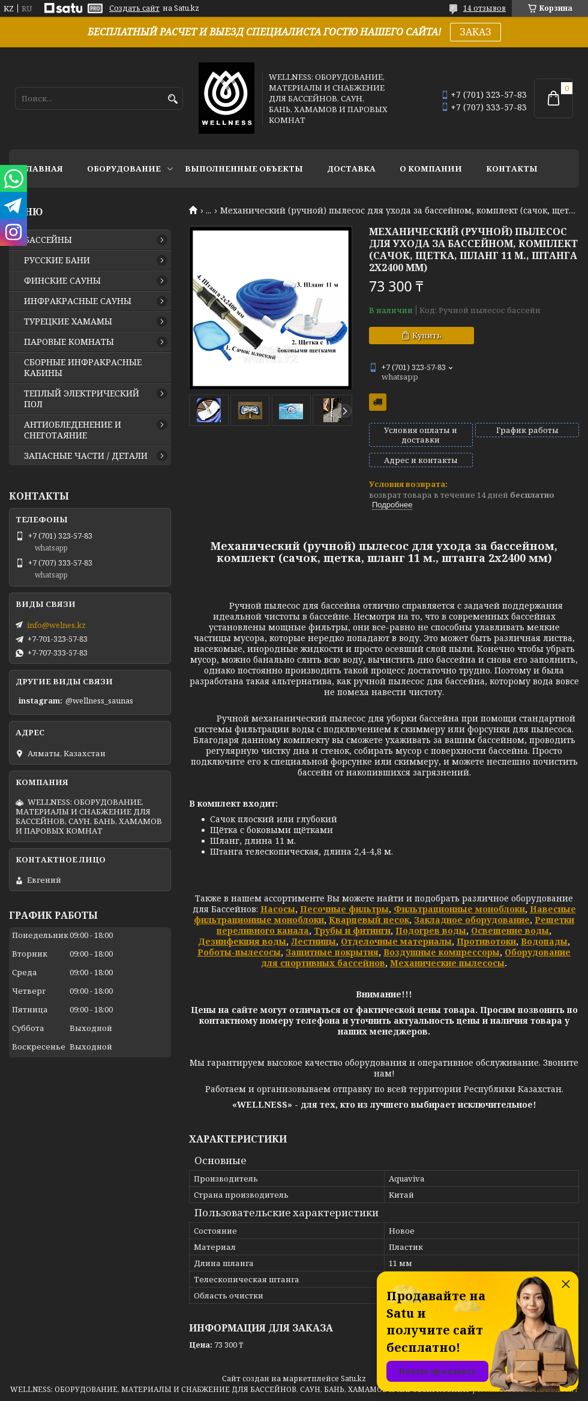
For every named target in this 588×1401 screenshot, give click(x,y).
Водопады (544, 941)
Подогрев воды (430, 930)
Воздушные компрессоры (441, 952)
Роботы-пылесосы (239, 952)
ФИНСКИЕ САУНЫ (62, 280)
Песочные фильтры (344, 909)
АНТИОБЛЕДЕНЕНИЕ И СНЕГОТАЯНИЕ (72, 430)
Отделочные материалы (396, 941)
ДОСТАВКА (351, 168)
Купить (427, 335)
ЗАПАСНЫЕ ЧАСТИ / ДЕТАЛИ (86, 455)
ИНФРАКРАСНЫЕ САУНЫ (77, 301)
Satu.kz (353, 1378)
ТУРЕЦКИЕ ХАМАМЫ (68, 321)
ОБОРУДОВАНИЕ (124, 168)
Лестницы (313, 941)
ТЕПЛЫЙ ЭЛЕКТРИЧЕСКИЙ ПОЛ (81, 399)
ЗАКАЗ (475, 31)
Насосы (277, 909)
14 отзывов (484, 8)
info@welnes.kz (56, 625)
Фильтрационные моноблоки (459, 909)
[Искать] (172, 99)
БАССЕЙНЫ (48, 239)
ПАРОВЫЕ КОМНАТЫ (69, 341)
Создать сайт (134, 8)
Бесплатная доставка (377, 402)
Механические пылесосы (447, 963)
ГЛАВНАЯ (42, 168)
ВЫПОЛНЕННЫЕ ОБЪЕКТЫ (244, 168)
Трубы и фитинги (352, 930)
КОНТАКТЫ (512, 168)
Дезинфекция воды (242, 941)
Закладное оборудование (472, 919)
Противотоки (486, 941)
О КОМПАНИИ (431, 168)
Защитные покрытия (332, 952)
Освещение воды (510, 930)
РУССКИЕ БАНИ (57, 260)
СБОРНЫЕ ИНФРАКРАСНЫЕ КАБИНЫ (83, 367)
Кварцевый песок (369, 919)
